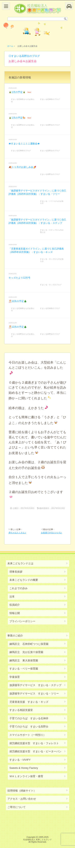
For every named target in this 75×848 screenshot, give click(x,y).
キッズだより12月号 (19, 277)
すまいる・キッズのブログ (51, 285)
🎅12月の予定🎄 (18, 301)
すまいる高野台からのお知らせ (22, 126)
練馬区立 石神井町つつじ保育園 (28, 643)
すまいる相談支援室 (21, 710)
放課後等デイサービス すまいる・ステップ (35, 685)
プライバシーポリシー (22, 621)
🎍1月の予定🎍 (17, 92)
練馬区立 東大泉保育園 (23, 660)
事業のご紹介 (15, 635)
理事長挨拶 (15, 571)
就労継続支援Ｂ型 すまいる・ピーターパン (35, 751)
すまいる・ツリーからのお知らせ (51, 202)
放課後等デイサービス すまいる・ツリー (34, 693)
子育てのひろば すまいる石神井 (28, 718)
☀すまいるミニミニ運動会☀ (24, 143)
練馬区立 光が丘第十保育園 (26, 652)
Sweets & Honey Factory (23, 767)
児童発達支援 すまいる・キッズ (28, 701)
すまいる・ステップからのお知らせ (51, 231)
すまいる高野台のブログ (25, 56)
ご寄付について (16, 807)
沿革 (12, 596)
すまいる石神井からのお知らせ (22, 100)
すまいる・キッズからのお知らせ (51, 260)
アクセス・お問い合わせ (21, 798)
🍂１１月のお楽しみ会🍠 (22, 167)
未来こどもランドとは (20, 563)
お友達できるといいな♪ (51, 532)
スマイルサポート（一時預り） (27, 734)
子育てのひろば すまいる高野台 (28, 726)
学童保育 (14, 676)
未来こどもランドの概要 (23, 579)
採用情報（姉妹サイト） (21, 790)
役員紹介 (14, 604)
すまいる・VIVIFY (20, 759)
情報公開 (14, 613)
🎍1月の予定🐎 (17, 117)
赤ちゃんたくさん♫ (17, 532)
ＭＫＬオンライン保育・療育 (26, 776)
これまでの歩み (18, 588)
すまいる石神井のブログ (50, 99)
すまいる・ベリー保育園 (23, 668)
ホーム (10, 46)
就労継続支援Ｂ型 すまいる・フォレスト (34, 743)
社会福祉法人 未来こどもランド (37, 839)
